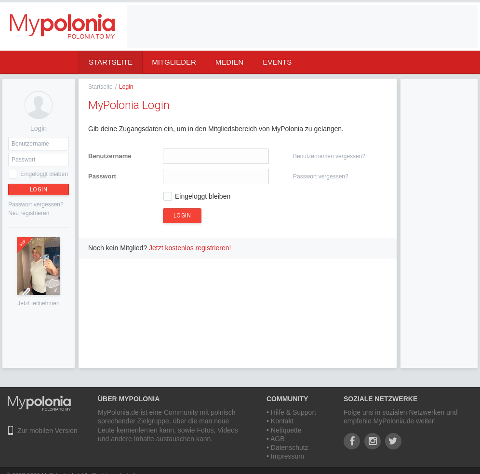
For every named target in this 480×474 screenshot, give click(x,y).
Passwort (102, 176)
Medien (229, 62)
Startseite (111, 62)
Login (39, 189)
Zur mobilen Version (47, 430)
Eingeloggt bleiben (44, 174)
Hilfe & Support (293, 412)
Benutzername (110, 156)
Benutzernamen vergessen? (329, 156)
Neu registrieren (28, 213)
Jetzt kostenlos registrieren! (190, 248)
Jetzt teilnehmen (38, 303)
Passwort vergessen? (36, 204)
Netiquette (286, 430)
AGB (277, 439)
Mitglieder (174, 62)
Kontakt (282, 421)
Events (277, 62)
